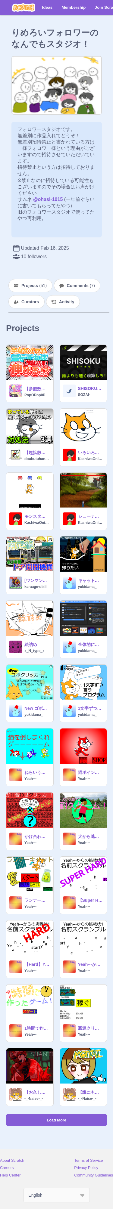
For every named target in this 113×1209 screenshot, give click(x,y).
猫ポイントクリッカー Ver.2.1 (90, 772)
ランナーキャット (37, 900)
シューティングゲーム (90, 516)
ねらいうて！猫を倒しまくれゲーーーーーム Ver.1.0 (37, 772)
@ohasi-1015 (48, 199)
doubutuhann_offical (37, 459)
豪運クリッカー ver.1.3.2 (90, 1028)
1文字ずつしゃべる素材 (90, 708)
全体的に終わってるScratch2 (90, 644)
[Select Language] (57, 1195)
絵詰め (30, 644)
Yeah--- (30, 779)
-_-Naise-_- (33, 1098)
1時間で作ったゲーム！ (37, 1028)
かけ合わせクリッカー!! (37, 836)
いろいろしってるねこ (90, 452)
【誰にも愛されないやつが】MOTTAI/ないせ (90, 1092)
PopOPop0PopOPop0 (37, 395)
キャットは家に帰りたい (90, 580)
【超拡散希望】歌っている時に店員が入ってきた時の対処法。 (37, 452)
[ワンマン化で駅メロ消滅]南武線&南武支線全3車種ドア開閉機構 (37, 580)
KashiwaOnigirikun (90, 459)
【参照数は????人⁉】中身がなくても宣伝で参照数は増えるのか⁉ (37, 388)
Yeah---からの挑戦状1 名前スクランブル (90, 964)
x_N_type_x (34, 651)
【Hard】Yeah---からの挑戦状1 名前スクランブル (37, 964)
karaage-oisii (35, 587)
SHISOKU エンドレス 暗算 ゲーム (90, 388)
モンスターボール (37, 516)
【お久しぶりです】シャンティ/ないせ (37, 1092)
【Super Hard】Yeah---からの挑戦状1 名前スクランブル (90, 900)
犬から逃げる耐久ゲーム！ (90, 836)
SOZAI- (84, 395)
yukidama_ (87, 587)
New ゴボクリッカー (37, 708)
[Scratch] (23, 7)
